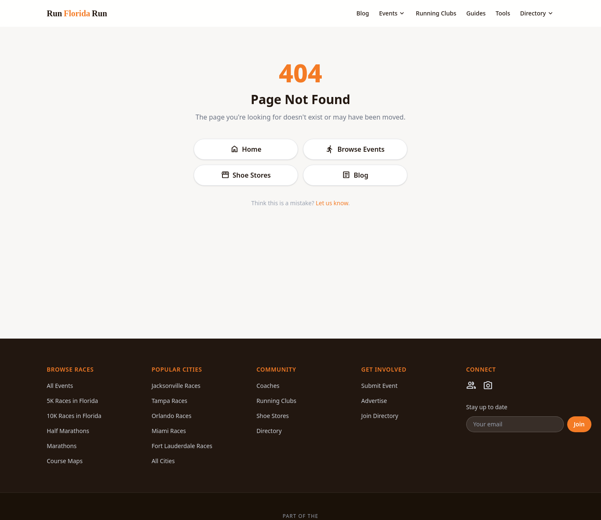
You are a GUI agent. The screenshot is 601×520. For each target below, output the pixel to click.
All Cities (163, 461)
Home (246, 149)
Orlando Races (171, 416)
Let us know (332, 203)
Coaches (267, 386)
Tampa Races (169, 401)
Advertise (374, 401)
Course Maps (65, 461)
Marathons (61, 446)
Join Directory (380, 416)
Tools (503, 13)
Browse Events (355, 149)
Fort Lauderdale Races (182, 446)
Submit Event (379, 386)
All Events (60, 386)
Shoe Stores (245, 175)
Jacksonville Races (176, 386)
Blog (362, 13)
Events (392, 13)
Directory (537, 13)
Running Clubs (436, 13)
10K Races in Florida (74, 416)
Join (579, 424)
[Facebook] (471, 386)
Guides (475, 13)
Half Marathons (68, 431)
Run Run (77, 13)
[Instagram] (488, 386)
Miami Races (169, 431)
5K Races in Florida (72, 401)
